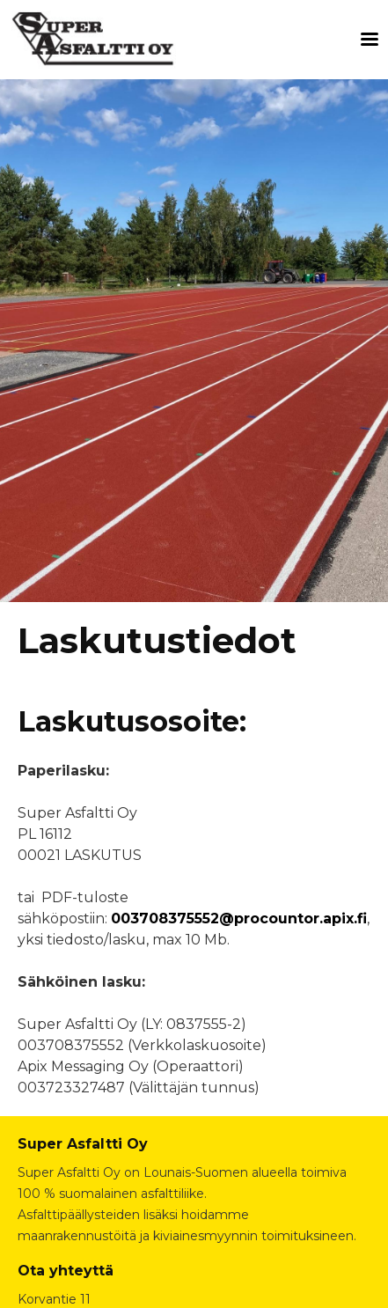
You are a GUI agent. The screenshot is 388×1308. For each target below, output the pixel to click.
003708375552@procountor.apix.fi (239, 918)
